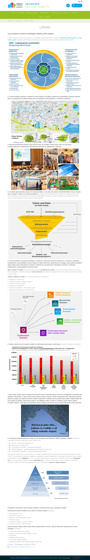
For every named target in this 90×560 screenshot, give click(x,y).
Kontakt (47, 17)
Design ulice (56, 13)
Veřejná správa (32, 13)
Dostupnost (45, 13)
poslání (22, 454)
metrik (32, 458)
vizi (35, 454)
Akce (41, 17)
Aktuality (74, 13)
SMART (10, 456)
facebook (77, 5)
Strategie (26, 20)
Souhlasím (76, 558)
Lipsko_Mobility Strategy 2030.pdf (20, 547)
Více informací (66, 558)
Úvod (13, 13)
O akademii (20, 13)
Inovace (66, 13)
